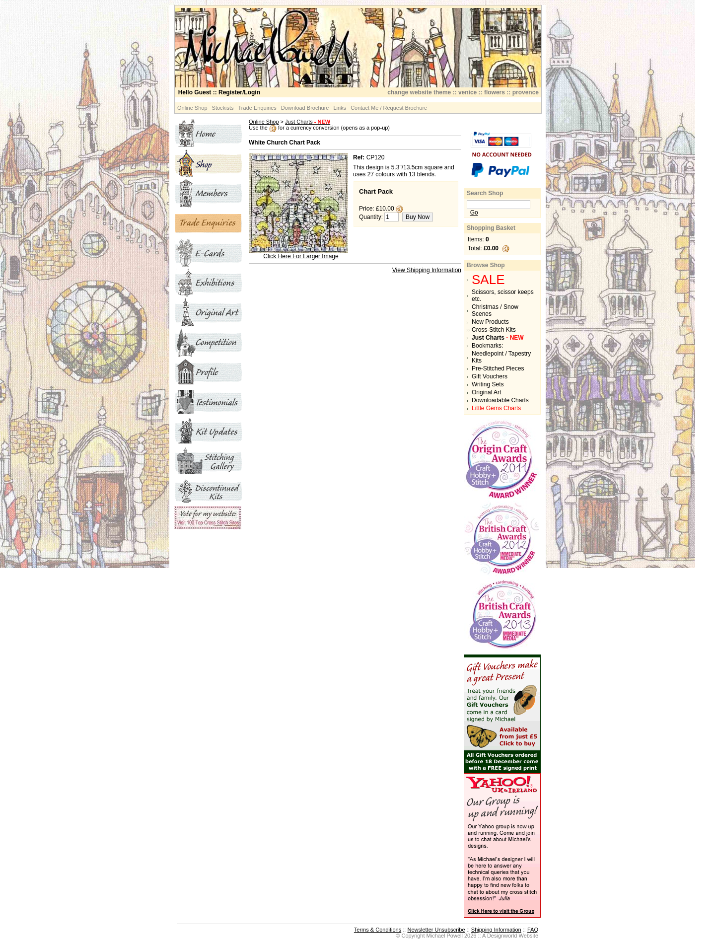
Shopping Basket (491, 227)
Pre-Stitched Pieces (498, 368)
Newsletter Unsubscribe (436, 930)
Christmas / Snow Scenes (495, 310)
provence (525, 92)
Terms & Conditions (377, 930)
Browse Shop (486, 265)
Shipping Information (496, 930)
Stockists (223, 108)
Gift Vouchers (489, 376)
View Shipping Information (426, 270)
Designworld (502, 936)
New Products (490, 321)
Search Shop (485, 193)
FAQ (532, 930)
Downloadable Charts (500, 400)
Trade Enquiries (257, 108)
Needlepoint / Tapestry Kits (501, 357)
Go (474, 212)
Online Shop (192, 108)
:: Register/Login (219, 92)
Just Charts (307, 122)
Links (339, 108)
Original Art (486, 392)
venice (467, 92)
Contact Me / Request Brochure (389, 108)
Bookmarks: (487, 345)
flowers (494, 92)
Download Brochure (305, 108)
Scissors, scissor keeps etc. (503, 295)
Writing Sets (487, 384)
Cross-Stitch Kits (494, 329)
